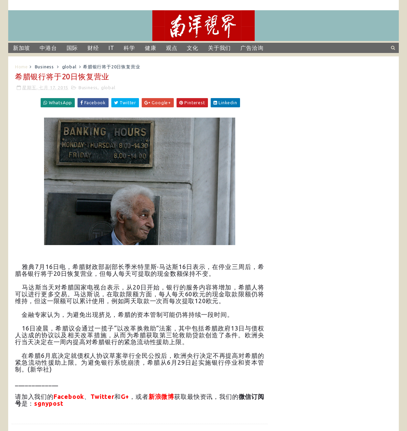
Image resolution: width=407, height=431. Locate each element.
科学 (129, 48)
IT (111, 48)
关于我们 (219, 48)
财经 (93, 48)
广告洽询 (251, 48)
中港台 (48, 48)
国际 (72, 48)
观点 (172, 48)
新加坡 (21, 48)
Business (44, 66)
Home (21, 66)
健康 (150, 48)
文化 (192, 48)
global (69, 66)
